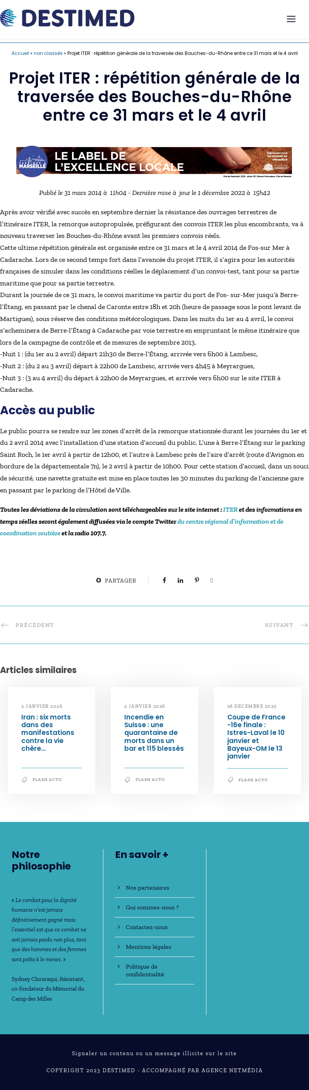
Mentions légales (148, 946)
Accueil (20, 53)
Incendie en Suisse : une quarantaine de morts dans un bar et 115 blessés (154, 732)
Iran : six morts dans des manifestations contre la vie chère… (47, 732)
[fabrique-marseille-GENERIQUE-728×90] (154, 161)
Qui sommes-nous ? (152, 907)
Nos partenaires (147, 887)
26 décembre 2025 (252, 706)
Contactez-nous (147, 927)
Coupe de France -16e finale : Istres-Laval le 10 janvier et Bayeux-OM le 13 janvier (256, 736)
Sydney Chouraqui (34, 979)
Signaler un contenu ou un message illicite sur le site (154, 1053)
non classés (48, 53)
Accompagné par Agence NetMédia (202, 1070)
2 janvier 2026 (41, 706)
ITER (230, 509)
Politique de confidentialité (145, 970)
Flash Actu (47, 779)
